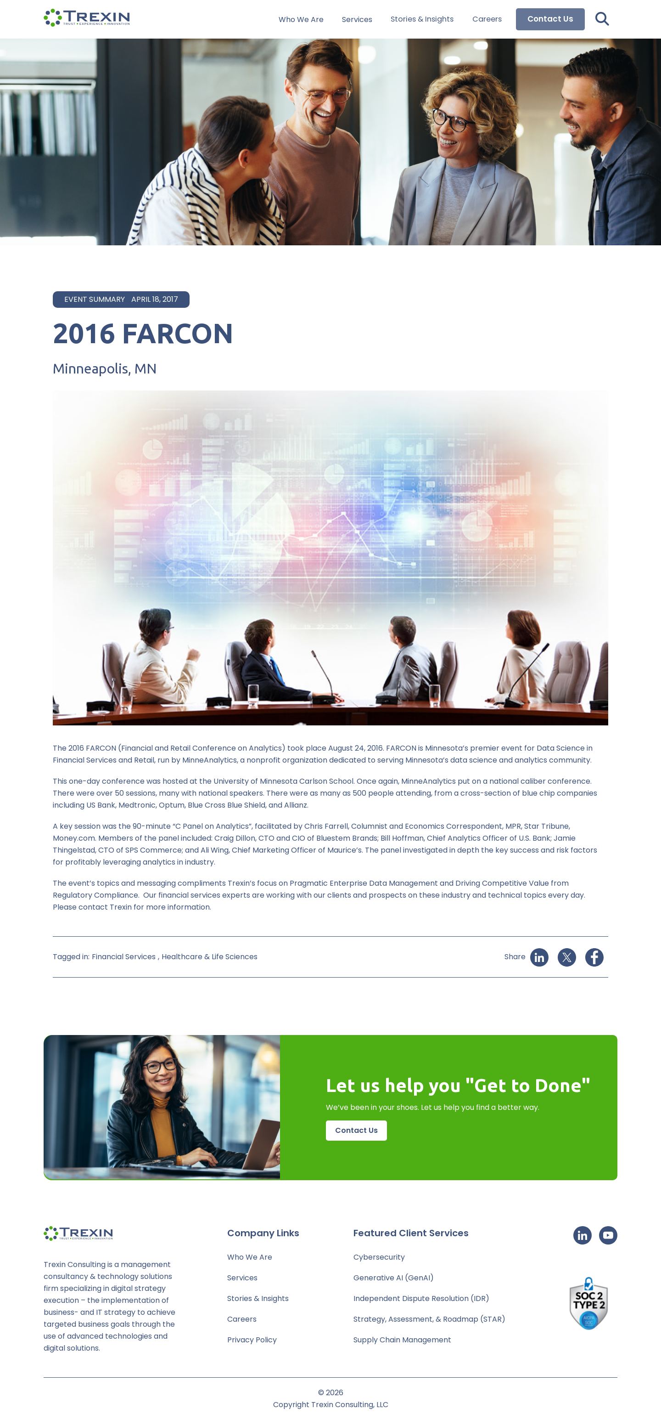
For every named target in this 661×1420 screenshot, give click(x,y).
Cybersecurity (379, 1257)
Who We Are (303, 19)
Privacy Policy (252, 1340)
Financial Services (124, 956)
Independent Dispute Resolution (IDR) (421, 1298)
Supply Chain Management (402, 1340)
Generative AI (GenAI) (393, 1278)
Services (359, 19)
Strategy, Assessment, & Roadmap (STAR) (429, 1319)
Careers (487, 19)
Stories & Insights (423, 19)
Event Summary (94, 299)
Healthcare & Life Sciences (210, 956)
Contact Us (550, 19)
